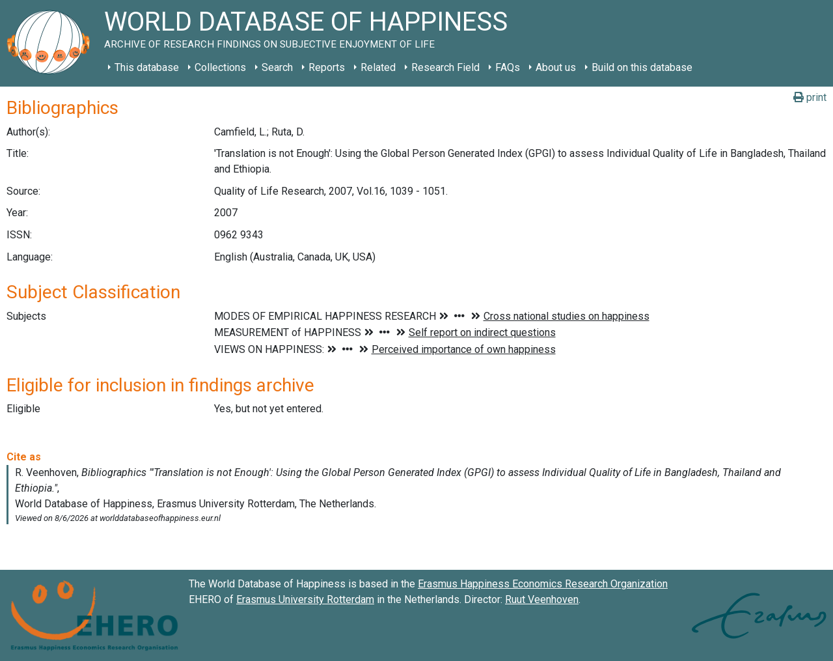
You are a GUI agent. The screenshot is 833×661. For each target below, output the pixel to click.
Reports (326, 67)
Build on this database (642, 67)
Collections (220, 67)
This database (147, 67)
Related (378, 67)
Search (277, 67)
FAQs (507, 67)
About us (556, 67)
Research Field (445, 67)
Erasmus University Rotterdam (305, 599)
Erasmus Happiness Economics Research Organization (543, 584)
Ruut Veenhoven (542, 599)
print (809, 97)
